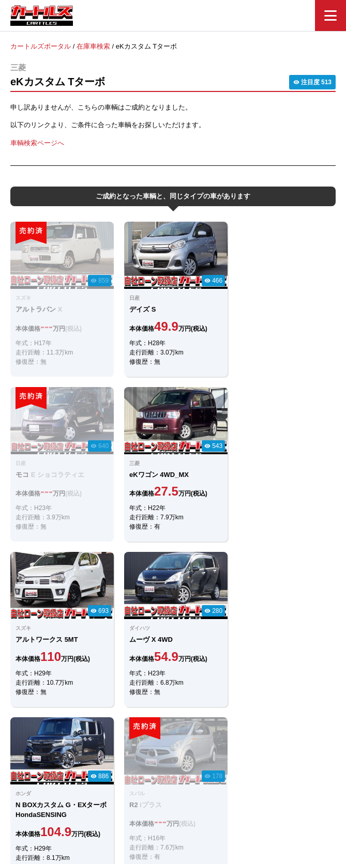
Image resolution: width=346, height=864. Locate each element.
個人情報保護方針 (277, 805)
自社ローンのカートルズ (162, 805)
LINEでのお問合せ (173, 636)
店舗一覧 (224, 805)
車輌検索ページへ (37, 142)
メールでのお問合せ (173, 665)
